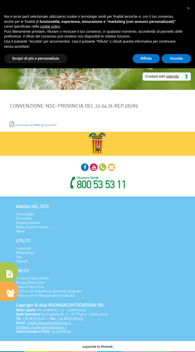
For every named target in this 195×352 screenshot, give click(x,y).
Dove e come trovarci (32, 227)
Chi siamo (23, 218)
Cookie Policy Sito (30, 286)
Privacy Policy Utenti (32, 278)
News (20, 231)
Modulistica (25, 252)
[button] (188, 8)
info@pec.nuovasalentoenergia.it (41, 327)
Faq (19, 257)
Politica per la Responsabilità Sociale (45, 295)
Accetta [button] (176, 58)
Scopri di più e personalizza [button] (35, 58)
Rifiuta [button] (146, 58)
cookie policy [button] (50, 26)
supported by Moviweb (97, 346)
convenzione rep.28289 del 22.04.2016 (33, 124)
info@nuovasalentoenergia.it (49, 323)
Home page (25, 214)
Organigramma (28, 222)
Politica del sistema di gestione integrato (48, 291)
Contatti (22, 261)
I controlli (23, 248)
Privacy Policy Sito (30, 282)
